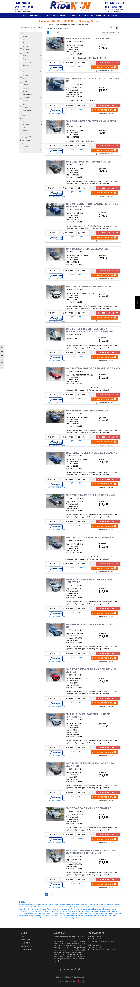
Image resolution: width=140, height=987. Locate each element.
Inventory (35, 15)
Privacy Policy (27, 949)
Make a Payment (60, 15)
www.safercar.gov (85, 918)
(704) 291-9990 (77, 109)
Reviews (46, 15)
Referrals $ (74, 15)
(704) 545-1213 (77, 66)
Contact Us (88, 15)
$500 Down (112, 15)
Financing (100, 15)
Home (25, 15)
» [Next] (57, 32)
